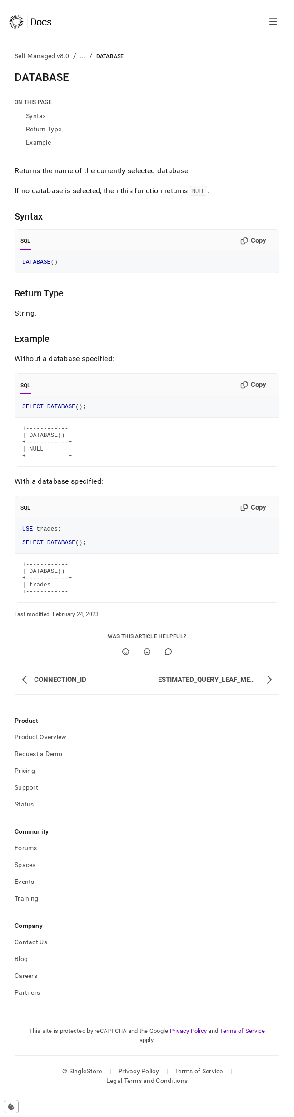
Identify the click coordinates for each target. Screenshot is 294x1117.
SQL (25, 241)
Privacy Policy (188, 1051)
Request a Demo (38, 774)
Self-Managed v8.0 (42, 56)
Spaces (25, 885)
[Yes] (125, 672)
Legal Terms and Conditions (147, 1101)
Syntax (36, 116)
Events (25, 902)
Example (38, 142)
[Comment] (168, 672)
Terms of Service (242, 1051)
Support (26, 807)
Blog (21, 979)
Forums (26, 868)
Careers (26, 996)
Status (24, 824)
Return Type (43, 129)
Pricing (25, 791)
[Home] (30, 22)
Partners (27, 1013)
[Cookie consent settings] (11, 1106)
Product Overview (40, 757)
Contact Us (31, 962)
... (83, 56)
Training (26, 918)
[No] (147, 672)
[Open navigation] (273, 22)
